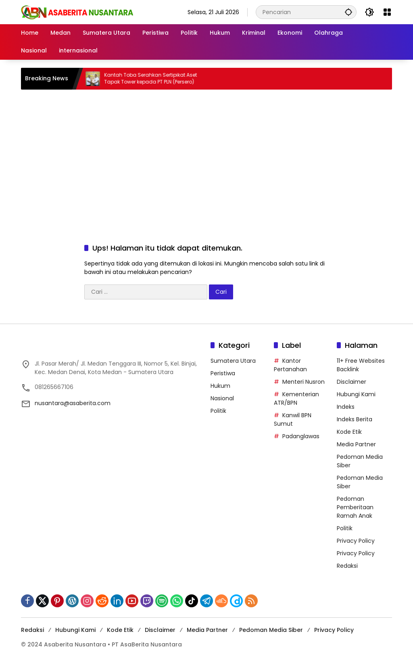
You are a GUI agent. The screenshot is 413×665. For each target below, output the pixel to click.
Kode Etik (349, 432)
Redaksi (347, 566)
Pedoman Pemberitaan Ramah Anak (355, 507)
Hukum (220, 386)
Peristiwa (223, 373)
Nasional (222, 398)
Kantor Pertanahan (290, 365)
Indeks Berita (354, 419)
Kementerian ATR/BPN (296, 398)
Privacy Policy (356, 541)
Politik (218, 411)
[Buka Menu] (387, 12)
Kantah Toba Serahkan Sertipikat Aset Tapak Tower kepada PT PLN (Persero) (155, 78)
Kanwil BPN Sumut (292, 419)
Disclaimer (351, 382)
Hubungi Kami (356, 394)
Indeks (346, 407)
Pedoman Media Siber (271, 630)
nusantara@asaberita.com (73, 403)
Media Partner (356, 444)
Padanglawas (300, 436)
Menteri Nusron (303, 382)
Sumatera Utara (233, 361)
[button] (348, 12)
